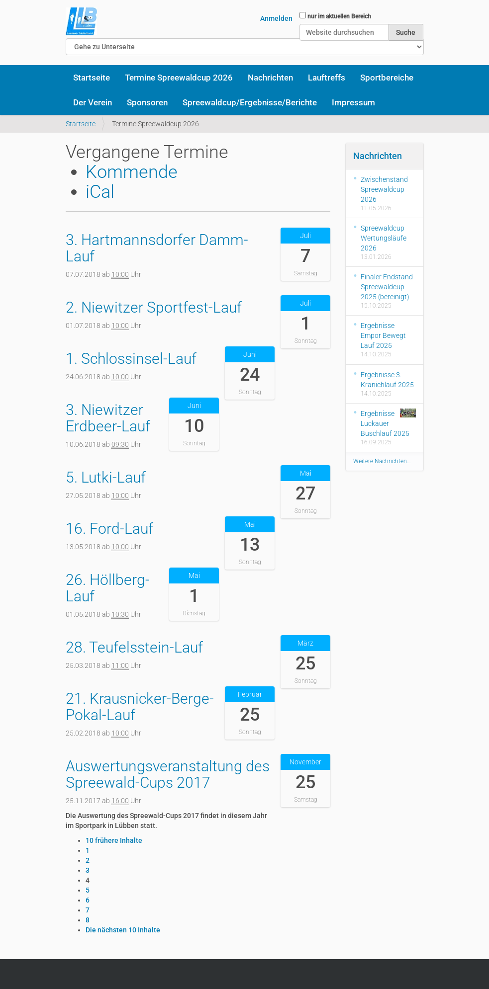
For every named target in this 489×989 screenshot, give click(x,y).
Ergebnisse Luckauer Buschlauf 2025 (388, 423)
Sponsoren (147, 102)
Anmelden (276, 18)
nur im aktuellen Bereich (339, 16)
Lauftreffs (326, 77)
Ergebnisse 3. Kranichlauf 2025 (387, 380)
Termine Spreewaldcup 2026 (179, 77)
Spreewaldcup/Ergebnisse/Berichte (250, 102)
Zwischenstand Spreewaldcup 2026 (384, 189)
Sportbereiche (386, 77)
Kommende (132, 172)
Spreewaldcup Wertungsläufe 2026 (383, 238)
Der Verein (92, 102)
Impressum (353, 102)
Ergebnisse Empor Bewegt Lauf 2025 (383, 335)
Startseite (91, 77)
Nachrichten (270, 77)
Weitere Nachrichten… (382, 461)
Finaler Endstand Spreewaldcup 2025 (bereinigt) (387, 287)
